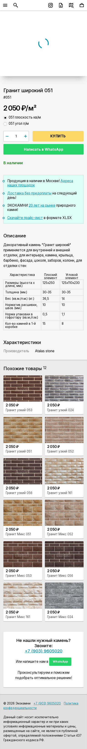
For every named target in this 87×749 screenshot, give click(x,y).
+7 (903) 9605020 (43, 650)
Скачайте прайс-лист (25, 218)
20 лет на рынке (42, 205)
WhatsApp (60, 661)
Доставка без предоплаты (29, 193)
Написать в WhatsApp (43, 149)
